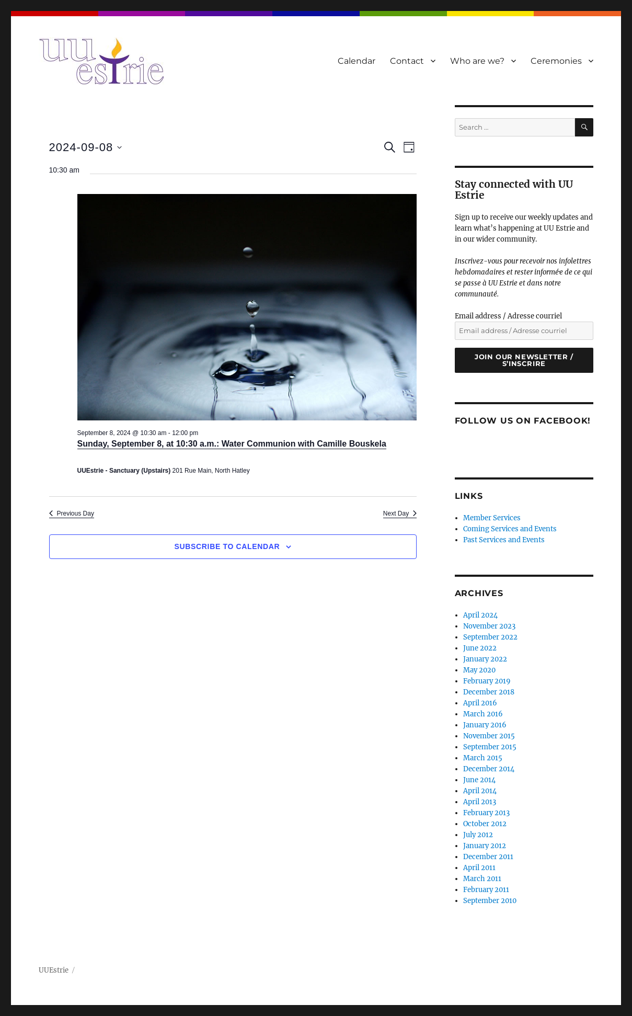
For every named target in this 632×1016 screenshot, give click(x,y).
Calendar (356, 61)
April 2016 (480, 703)
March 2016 (483, 714)
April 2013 (479, 801)
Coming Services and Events (510, 528)
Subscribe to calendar (227, 546)
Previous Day (71, 513)
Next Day (400, 513)
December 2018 (488, 692)
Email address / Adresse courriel (508, 316)
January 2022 (485, 659)
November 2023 (489, 626)
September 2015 (489, 747)
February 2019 (487, 681)
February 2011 (486, 889)
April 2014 (480, 790)
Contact (407, 61)
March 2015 (482, 758)
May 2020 (479, 670)
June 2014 (479, 779)
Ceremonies (556, 61)
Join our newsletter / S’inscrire (524, 360)
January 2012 (484, 845)
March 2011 (482, 878)
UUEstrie (53, 970)
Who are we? (477, 61)
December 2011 (488, 856)
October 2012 (485, 823)
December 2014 (488, 768)
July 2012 (478, 834)
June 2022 (480, 648)
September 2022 (490, 637)
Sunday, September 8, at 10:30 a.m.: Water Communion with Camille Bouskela (231, 443)
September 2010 (489, 900)
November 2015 (489, 736)
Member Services (492, 517)
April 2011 (479, 867)
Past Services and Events (504, 539)
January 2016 (485, 725)
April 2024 (480, 615)
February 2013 (486, 812)
